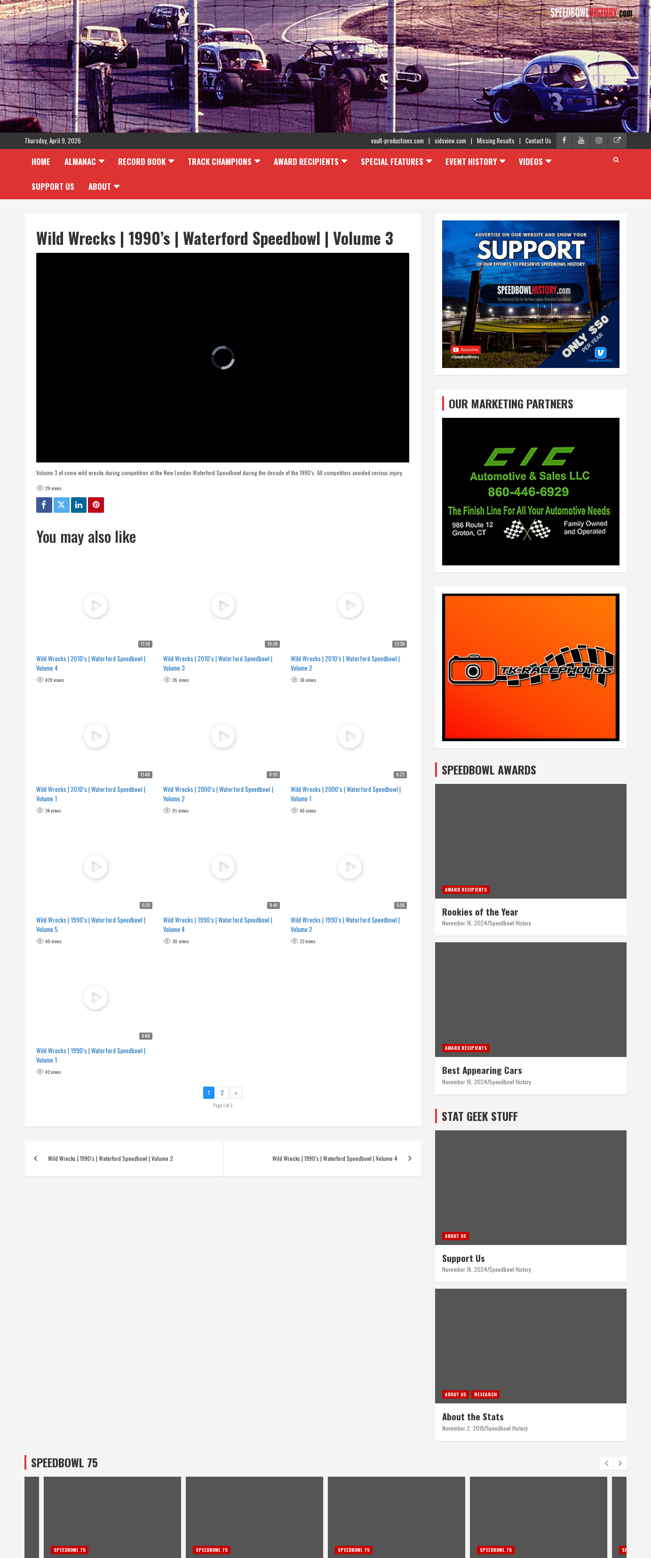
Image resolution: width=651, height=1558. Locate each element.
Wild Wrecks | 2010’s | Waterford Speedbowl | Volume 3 (217, 663)
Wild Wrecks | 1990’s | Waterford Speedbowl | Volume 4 (217, 924)
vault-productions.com (397, 140)
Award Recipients (306, 161)
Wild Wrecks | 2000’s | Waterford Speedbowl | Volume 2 (218, 793)
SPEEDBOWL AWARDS (489, 769)
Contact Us (538, 140)
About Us (455, 1235)
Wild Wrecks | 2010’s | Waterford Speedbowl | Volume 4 (90, 663)
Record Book (142, 161)
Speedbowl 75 (70, 1549)
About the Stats (473, 1416)
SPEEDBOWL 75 (64, 1462)
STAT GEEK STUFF (480, 1115)
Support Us (53, 186)
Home (41, 161)
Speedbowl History (510, 923)
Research (485, 1394)
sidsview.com (450, 140)
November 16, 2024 (464, 923)
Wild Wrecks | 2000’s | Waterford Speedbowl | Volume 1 (346, 793)
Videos (531, 161)
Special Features (392, 161)
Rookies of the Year (480, 911)
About (99, 186)
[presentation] (606, 1463)
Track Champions (220, 161)
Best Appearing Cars (482, 1069)
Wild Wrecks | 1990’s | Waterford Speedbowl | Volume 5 (90, 924)
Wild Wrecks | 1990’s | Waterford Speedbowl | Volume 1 (90, 1055)
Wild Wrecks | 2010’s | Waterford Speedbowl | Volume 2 (345, 663)
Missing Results (496, 140)
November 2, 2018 (463, 1428)
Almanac (80, 161)
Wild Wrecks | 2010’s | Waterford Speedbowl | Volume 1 (90, 793)
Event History (471, 161)
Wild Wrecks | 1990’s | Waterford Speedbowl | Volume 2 (345, 924)
